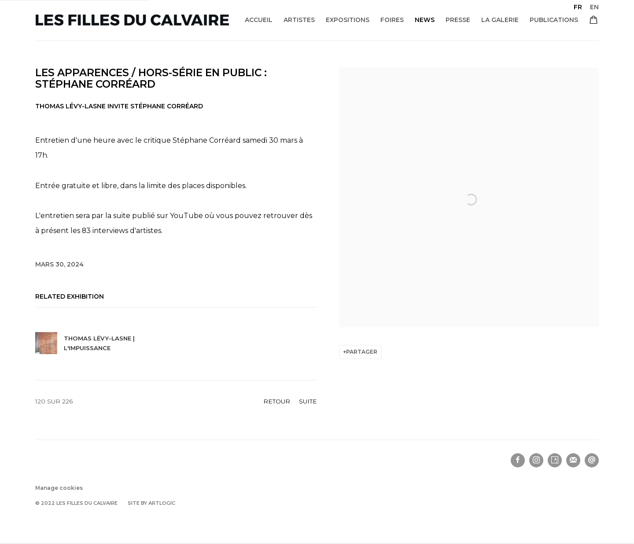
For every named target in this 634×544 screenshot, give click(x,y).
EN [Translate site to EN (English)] (594, 7)
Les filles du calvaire (132, 20)
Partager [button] (361, 351)
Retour (276, 401)
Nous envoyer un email (592, 460)
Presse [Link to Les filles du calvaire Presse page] (458, 19)
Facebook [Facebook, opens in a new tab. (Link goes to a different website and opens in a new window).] (518, 460)
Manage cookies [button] (59, 488)
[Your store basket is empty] (593, 20)
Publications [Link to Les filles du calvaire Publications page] (554, 19)
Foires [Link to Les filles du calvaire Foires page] (392, 19)
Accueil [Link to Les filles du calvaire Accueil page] (259, 19)
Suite (308, 401)
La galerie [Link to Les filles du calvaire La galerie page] (500, 19)
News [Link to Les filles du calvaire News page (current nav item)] (425, 19)
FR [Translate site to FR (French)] (578, 7)
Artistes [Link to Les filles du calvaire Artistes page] (299, 19)
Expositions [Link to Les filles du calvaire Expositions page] (347, 19)
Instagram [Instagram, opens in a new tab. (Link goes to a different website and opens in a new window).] (536, 460)
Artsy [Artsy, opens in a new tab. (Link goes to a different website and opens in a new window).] (555, 460)
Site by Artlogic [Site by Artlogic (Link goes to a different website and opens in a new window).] (151, 503)
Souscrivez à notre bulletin (573, 460)
